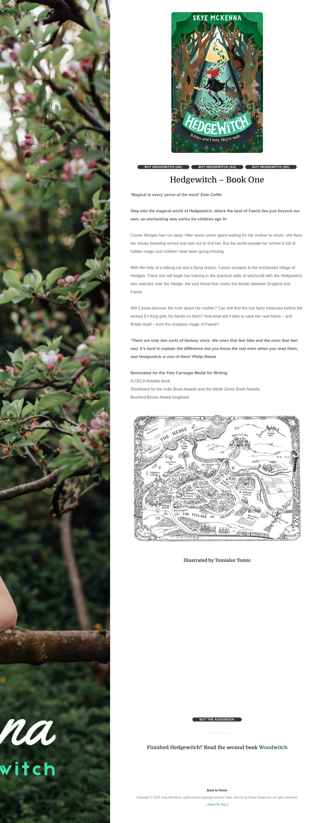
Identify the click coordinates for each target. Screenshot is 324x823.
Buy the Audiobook (217, 719)
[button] (217, 82)
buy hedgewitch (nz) (271, 167)
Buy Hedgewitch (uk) (163, 167)
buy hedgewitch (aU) (217, 167)
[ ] (217, 804)
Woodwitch (273, 747)
